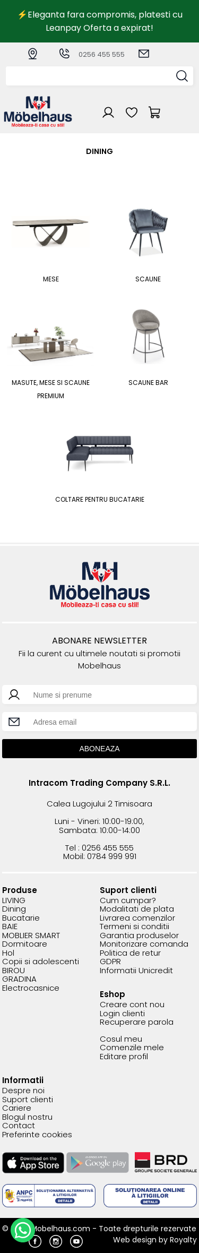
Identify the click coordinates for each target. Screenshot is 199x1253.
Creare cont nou (132, 1004)
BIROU (13, 970)
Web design (135, 1239)
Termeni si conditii (134, 926)
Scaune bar (148, 382)
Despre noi (23, 1090)
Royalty (183, 1239)
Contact (18, 1125)
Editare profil (124, 1056)
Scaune (148, 279)
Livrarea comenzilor (137, 918)
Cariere (16, 1108)
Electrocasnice (30, 988)
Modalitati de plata (137, 909)
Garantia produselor (139, 935)
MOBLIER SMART (31, 935)
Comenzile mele (132, 1047)
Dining (14, 909)
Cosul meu (121, 1039)
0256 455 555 (91, 54)
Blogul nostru (27, 1117)
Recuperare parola (137, 1022)
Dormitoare (24, 944)
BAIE (10, 926)
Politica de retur (130, 953)
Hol (8, 953)
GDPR (110, 961)
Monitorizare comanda (144, 944)
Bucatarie (21, 918)
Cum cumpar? (128, 900)
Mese (51, 279)
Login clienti (122, 1013)
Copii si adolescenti (40, 961)
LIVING (13, 900)
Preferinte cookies (37, 1134)
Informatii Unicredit (136, 970)
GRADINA (19, 979)
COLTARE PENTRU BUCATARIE (99, 499)
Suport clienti (27, 1099)
